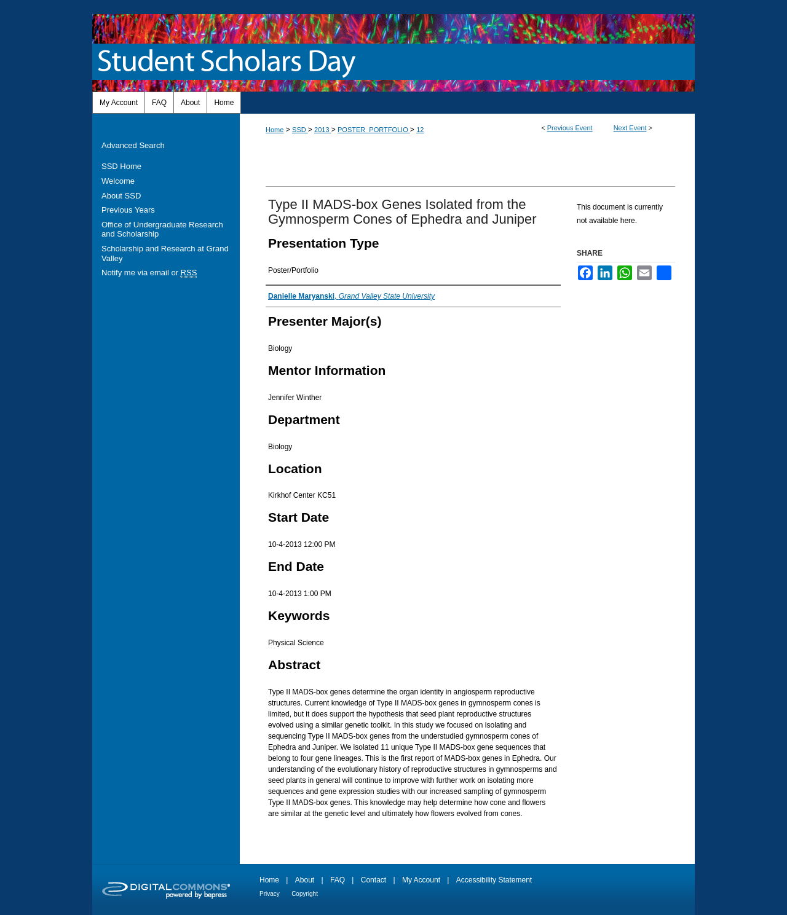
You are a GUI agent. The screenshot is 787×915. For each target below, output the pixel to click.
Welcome (118, 181)
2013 (322, 129)
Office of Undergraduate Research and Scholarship (162, 229)
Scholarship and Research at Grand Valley (165, 253)
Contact (373, 880)
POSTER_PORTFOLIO (374, 129)
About (304, 880)
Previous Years (128, 209)
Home (274, 129)
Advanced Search (133, 145)
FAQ (337, 880)
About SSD (121, 195)
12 (420, 129)
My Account (421, 880)
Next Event (630, 128)
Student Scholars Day (229, 62)
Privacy (269, 893)
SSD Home (121, 166)
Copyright (304, 893)
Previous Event (570, 128)
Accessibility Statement (494, 880)
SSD (300, 129)
